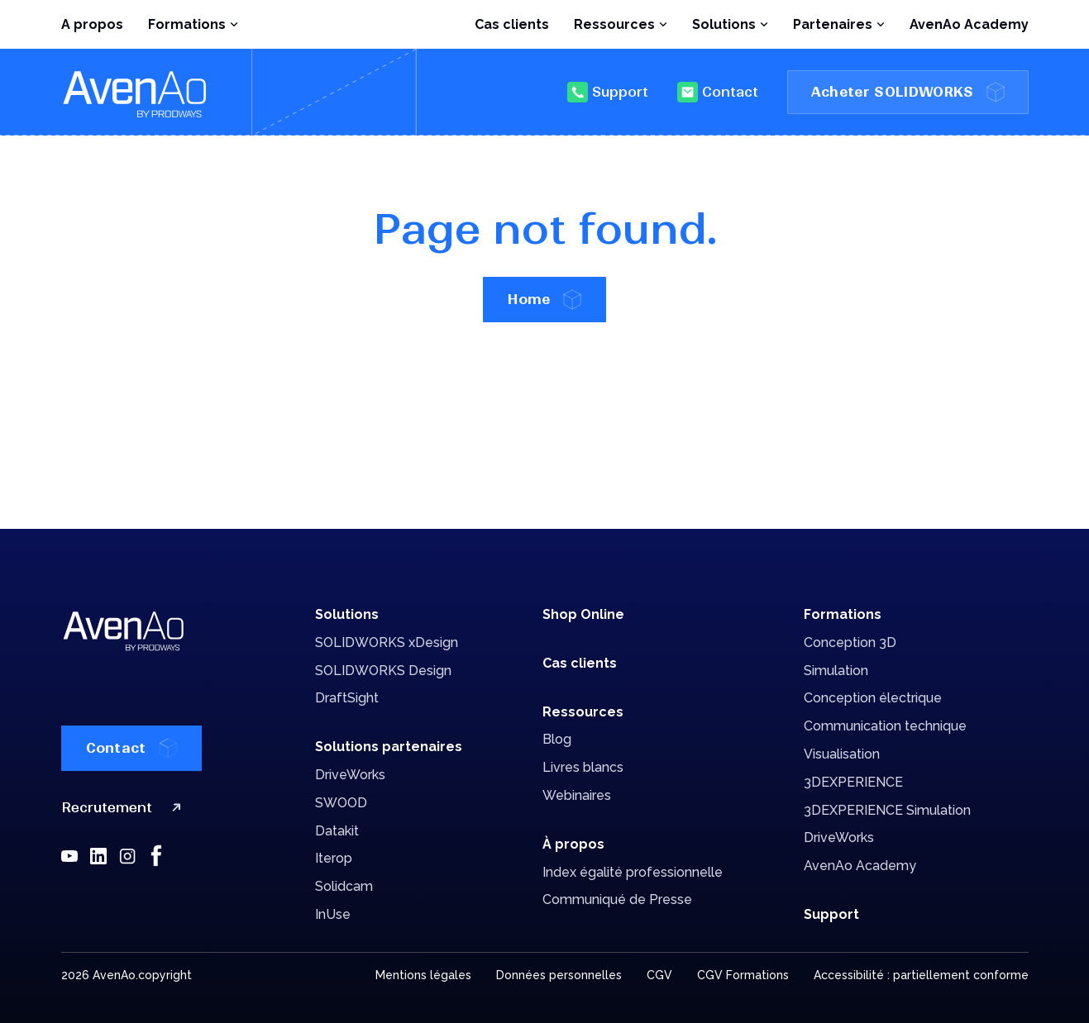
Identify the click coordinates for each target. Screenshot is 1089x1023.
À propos (573, 844)
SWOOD (341, 803)
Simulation (836, 670)
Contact (717, 92)
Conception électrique (873, 698)
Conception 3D (850, 642)
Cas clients (512, 24)
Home (544, 299)
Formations (842, 614)
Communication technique (885, 726)
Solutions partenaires (388, 746)
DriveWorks (350, 775)
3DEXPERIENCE (853, 782)
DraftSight (347, 698)
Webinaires (576, 795)
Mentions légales (423, 975)
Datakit (337, 831)
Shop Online (583, 614)
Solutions (347, 614)
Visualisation (842, 754)
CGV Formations (743, 975)
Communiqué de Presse (617, 899)
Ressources (582, 712)
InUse (333, 914)
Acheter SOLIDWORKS (908, 92)
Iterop (333, 858)
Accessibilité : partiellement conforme (921, 975)
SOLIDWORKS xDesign (386, 642)
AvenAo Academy (969, 24)
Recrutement (125, 808)
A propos (92, 24)
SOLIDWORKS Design (383, 670)
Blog (556, 739)
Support (607, 92)
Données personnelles (559, 975)
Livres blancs (582, 767)
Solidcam (344, 886)
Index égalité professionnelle (632, 872)
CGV (659, 975)
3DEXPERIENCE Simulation (887, 810)
